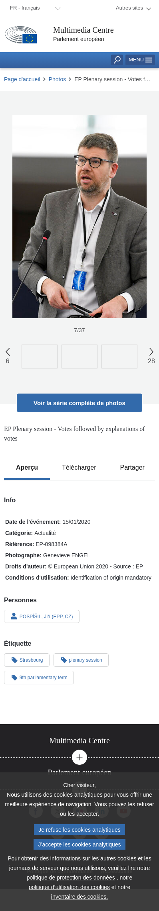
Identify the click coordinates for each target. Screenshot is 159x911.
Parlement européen (78, 39)
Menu (140, 60)
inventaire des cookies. (79, 900)
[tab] (27, 467)
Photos (57, 79)
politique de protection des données (71, 881)
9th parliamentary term (39, 677)
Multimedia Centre (83, 29)
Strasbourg (26, 659)
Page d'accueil (22, 79)
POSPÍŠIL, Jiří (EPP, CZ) (41, 616)
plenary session (81, 659)
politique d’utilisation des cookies (69, 890)
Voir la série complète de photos (79, 403)
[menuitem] (34, 8)
